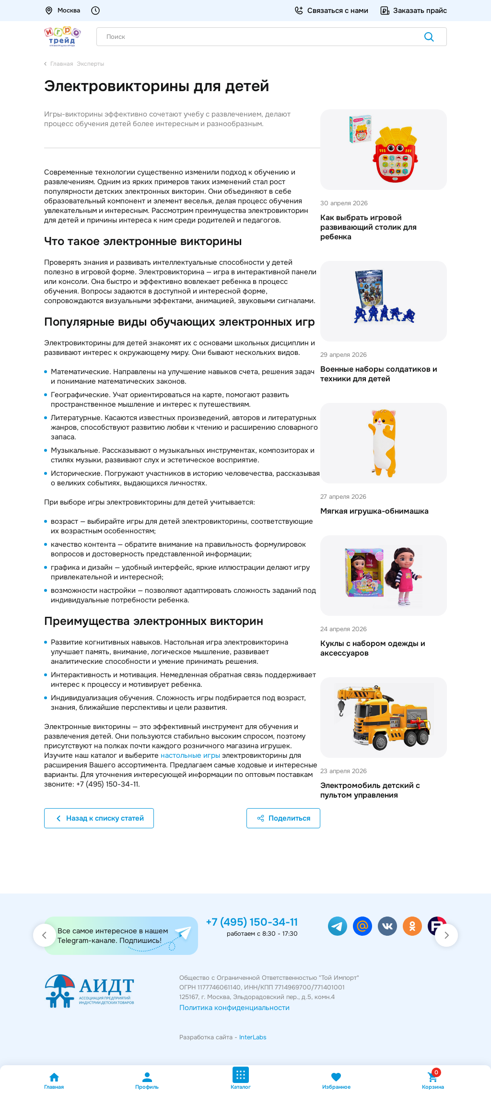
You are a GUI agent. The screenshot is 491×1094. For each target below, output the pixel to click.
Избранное (336, 1080)
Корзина (433, 1080)
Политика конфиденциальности (234, 1007)
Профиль (147, 1080)
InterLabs (253, 1037)
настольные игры (190, 755)
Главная (54, 1080)
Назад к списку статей (99, 818)
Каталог (241, 1078)
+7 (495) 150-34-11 (252, 922)
